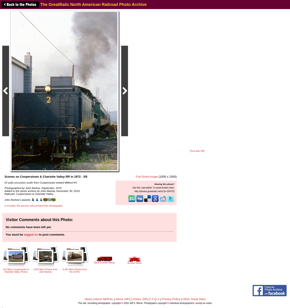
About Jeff (122, 299)
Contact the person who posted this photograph (35, 205)
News (88, 299)
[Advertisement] (197, 80)
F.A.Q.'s (154, 299)
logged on (31, 234)
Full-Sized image (147, 176)
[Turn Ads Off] (197, 151)
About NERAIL (103, 299)
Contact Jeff (139, 299)
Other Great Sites (194, 299)
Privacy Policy (171, 299)
